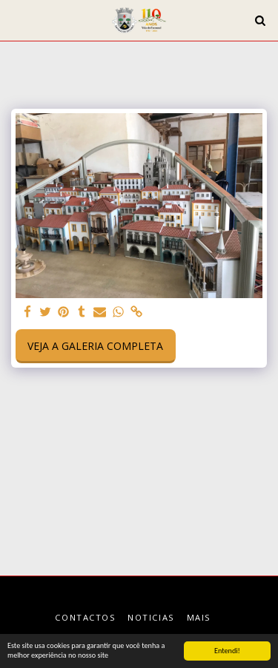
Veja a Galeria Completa (95, 346)
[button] (16, 19)
